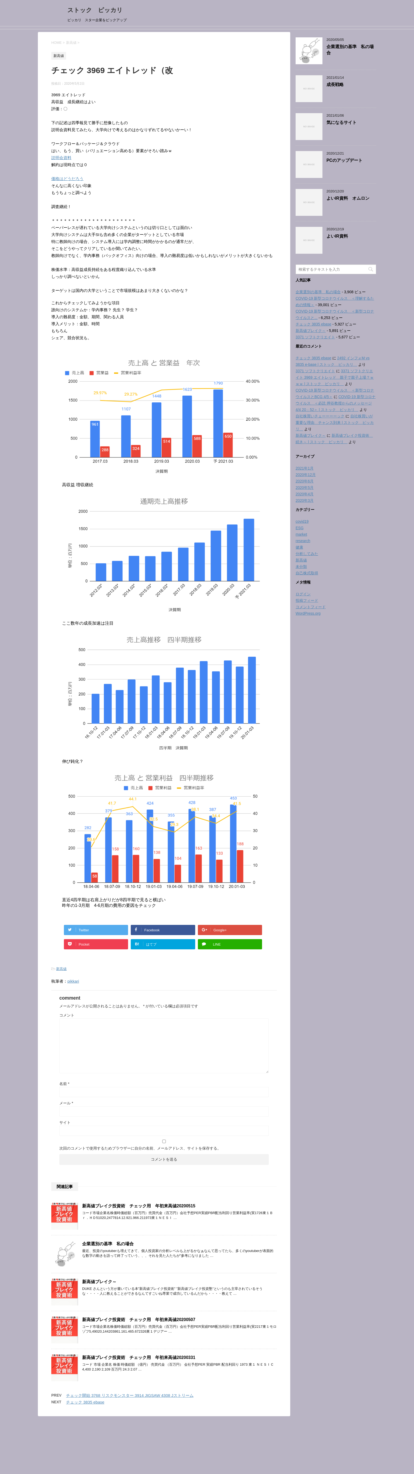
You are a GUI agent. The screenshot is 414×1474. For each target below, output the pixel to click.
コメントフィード (311, 607)
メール (66, 1103)
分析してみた (307, 554)
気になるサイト (341, 122)
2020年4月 (305, 494)
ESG (300, 528)
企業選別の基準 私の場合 (108, 1244)
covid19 (302, 521)
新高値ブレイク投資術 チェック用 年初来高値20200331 (138, 1357)
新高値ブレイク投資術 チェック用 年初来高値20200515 (138, 1206)
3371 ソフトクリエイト (315, 337)
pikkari (73, 981)
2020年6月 (305, 481)
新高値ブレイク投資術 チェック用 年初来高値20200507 (138, 1319)
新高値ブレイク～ (99, 1281)
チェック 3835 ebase (85, 1402)
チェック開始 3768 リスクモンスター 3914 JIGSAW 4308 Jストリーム (130, 1395)
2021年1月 (305, 468)
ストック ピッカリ (98, 10)
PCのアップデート (344, 160)
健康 (299, 547)
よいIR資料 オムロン (347, 198)
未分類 (301, 566)
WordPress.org (308, 613)
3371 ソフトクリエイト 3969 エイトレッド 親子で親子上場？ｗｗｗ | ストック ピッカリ (335, 377)
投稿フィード (307, 600)
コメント (66, 1015)
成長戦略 (335, 84)
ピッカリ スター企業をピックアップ (207, 1452)
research (303, 541)
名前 (64, 1084)
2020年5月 (305, 487)
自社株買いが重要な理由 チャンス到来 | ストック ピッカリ (335, 422)
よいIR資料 (337, 236)
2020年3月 (305, 500)
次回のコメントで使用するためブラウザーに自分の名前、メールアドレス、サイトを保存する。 (140, 1148)
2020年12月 (306, 475)
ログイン (303, 594)
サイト (65, 1122)
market (301, 534)
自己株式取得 (307, 573)
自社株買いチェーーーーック (320, 416)
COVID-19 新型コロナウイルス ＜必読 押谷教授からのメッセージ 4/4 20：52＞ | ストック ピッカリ (336, 403)
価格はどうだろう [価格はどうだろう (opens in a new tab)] (67, 178)
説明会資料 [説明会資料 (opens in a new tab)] (61, 157)
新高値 (61, 969)
